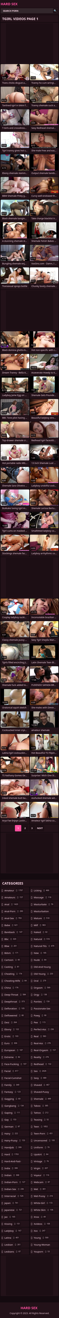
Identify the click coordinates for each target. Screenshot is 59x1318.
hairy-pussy (15, 1140)
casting (12, 966)
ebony (12, 1029)
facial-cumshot (12, 1078)
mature (42, 918)
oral (40, 980)
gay (10, 1119)
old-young (44, 973)
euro (11, 1043)
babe (11, 925)
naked (41, 932)
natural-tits (44, 946)
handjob (13, 1147)
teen (41, 1126)
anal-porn (14, 911)
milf (40, 925)
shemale (43, 1098)
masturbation (41, 912)
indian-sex (14, 1189)
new (40, 953)
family (12, 1084)
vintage (42, 1161)
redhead (43, 1064)
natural (42, 939)
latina (12, 1237)
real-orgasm (45, 1050)
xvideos (42, 1223)
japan (11, 1203)
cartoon (12, 959)
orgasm (42, 987)
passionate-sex (42, 1009)
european (13, 1050)
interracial (14, 1196)
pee (40, 1022)
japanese (13, 1210)
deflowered (14, 1015)
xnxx (40, 1216)
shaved (42, 1084)
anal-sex (13, 918)
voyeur (42, 1175)
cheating (13, 973)
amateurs (14, 897)
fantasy (12, 1091)
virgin (41, 1168)
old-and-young (42, 967)
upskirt (41, 1154)
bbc (10, 939)
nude (40, 959)
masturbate (44, 904)
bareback (13, 932)
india (11, 1168)
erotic (11, 1036)
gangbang (14, 1105)
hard (11, 1154)
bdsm (11, 953)
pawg (40, 1015)
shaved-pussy (41, 1092)
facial (11, 1071)
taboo (41, 1105)
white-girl (43, 1203)
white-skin (44, 1210)
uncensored (45, 1140)
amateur (14, 890)
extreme (12, 1057)
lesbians (12, 1251)
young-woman (42, 1245)
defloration (14, 1008)
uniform (42, 1147)
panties (42, 1001)
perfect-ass (44, 1029)
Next (40, 828)
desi (11, 1022)
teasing (42, 1119)
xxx (40, 1230)
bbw (11, 946)
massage (43, 897)
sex (40, 1071)
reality (42, 1057)
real (40, 1036)
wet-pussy (44, 1196)
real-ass (42, 1043)
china (11, 987)
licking (42, 890)
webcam (42, 1182)
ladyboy (13, 1230)
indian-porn (15, 1182)
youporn (42, 1251)
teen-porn (43, 1133)
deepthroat (14, 1001)
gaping (12, 1112)
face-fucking (15, 1064)
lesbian (12, 1244)
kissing (12, 1223)
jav (10, 1216)
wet (40, 1189)
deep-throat (15, 994)
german (12, 1126)
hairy (11, 1133)
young (41, 1237)
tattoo (41, 1112)
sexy (40, 1078)
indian (12, 1175)
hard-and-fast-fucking (12, 1162)
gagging (12, 1098)
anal (11, 904)
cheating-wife (15, 980)
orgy (41, 994)
